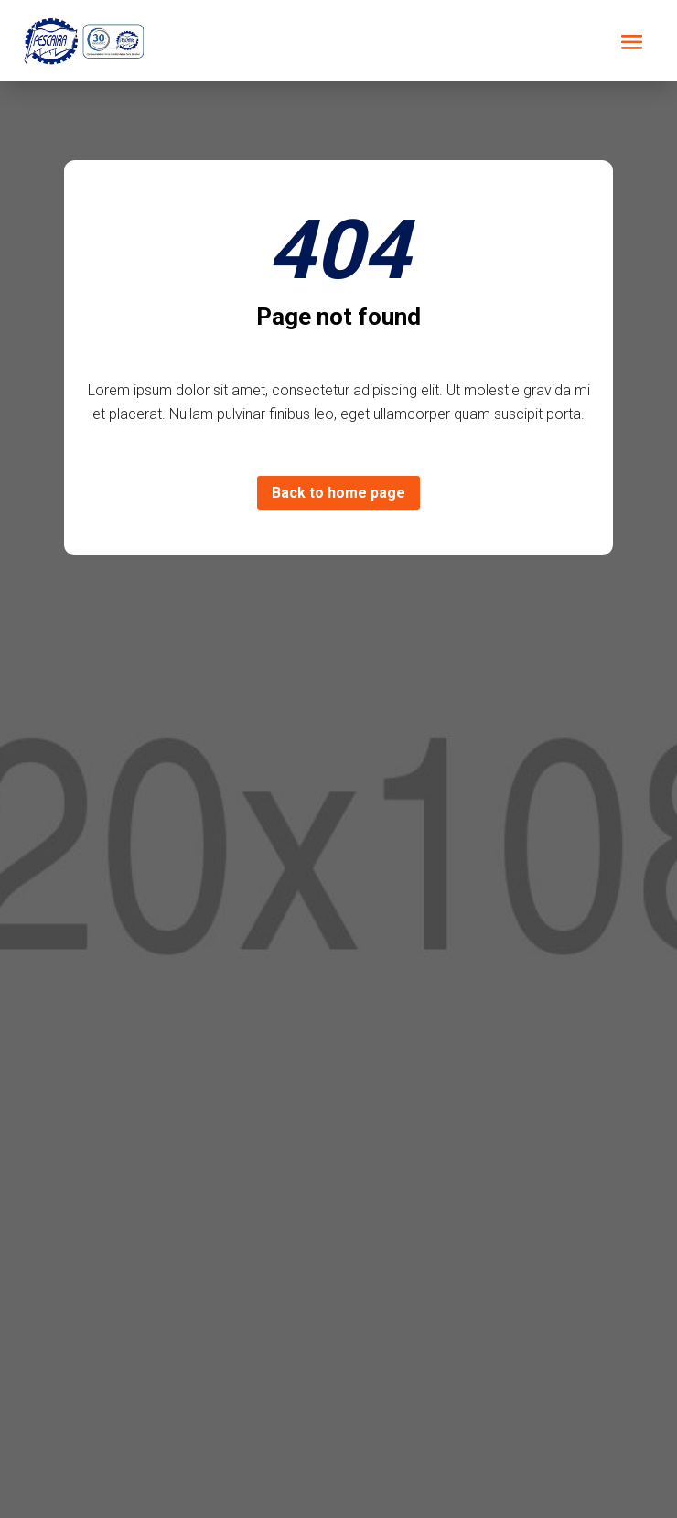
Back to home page (338, 492)
